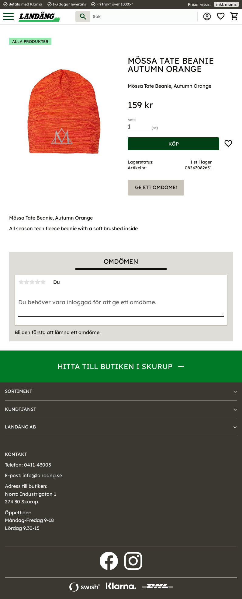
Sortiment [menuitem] (18, 391)
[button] (8, 16)
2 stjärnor (26, 282)
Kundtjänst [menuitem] (20, 409)
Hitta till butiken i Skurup (114, 366)
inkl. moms (226, 4)
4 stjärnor (37, 282)
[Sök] (83, 16)
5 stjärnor (43, 282)
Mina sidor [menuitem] (207, 16)
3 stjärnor (32, 282)
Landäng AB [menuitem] (20, 427)
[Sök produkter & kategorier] (143, 16)
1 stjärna (21, 282)
